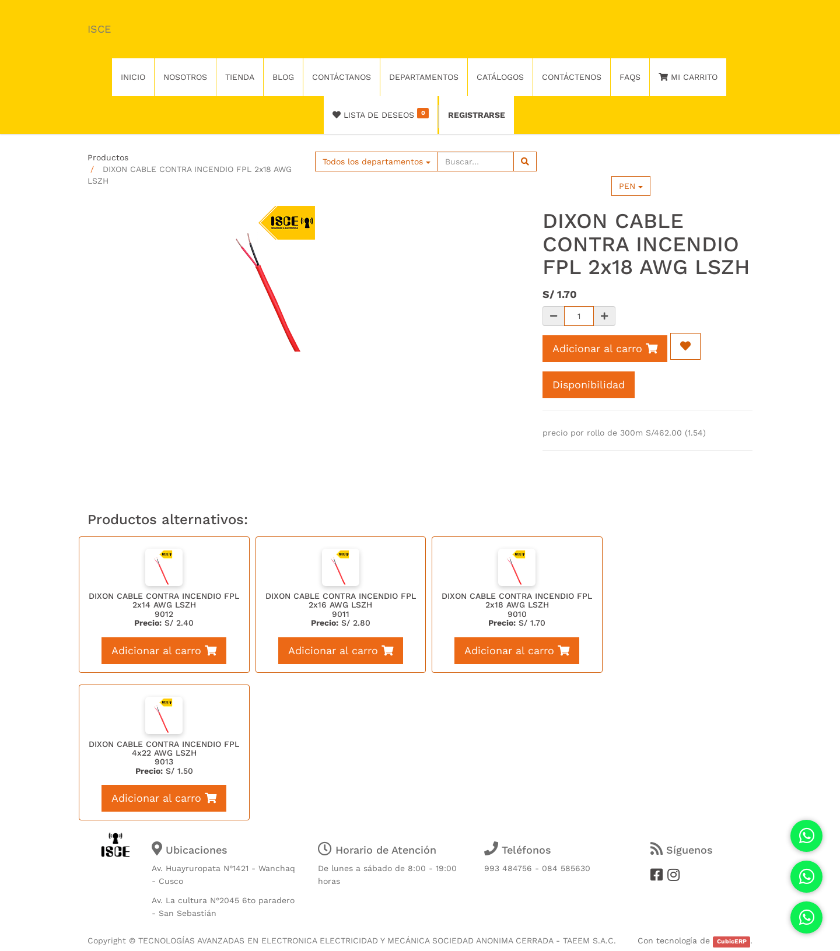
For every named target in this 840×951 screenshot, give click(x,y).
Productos (108, 157)
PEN (631, 186)
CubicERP (732, 941)
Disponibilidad (588, 384)
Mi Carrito (688, 77)
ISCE (99, 29)
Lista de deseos (380, 114)
